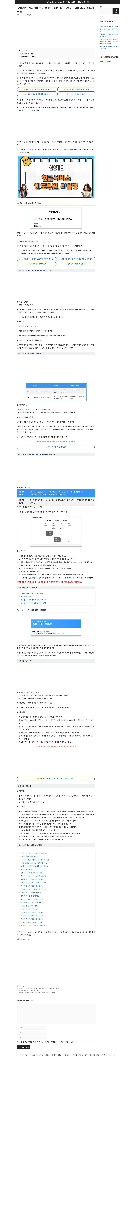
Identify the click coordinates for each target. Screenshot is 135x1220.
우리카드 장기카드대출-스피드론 (32, 916)
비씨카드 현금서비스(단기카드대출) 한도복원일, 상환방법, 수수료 (37, 992)
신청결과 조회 (29, 410)
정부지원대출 (51, 2)
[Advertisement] (56, 31)
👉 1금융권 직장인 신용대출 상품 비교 (37, 94)
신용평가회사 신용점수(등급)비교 (32, 593)
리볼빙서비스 (31, 988)
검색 (101, 7)
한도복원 (49, 988)
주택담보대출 (70, 2)
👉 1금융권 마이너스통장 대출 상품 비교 (37, 89)
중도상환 (44, 988)
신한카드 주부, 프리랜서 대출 (31, 902)
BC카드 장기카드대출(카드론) (31, 922)
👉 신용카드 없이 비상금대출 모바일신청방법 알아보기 (36, 259)
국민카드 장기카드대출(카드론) (32, 899)
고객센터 (21, 988)
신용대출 (21, 986)
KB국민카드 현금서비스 (29, 856)
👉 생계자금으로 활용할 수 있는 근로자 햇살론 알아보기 (56, 779)
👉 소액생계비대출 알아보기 (36, 264)
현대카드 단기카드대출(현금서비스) (33, 876)
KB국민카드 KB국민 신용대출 (31, 892)
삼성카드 (38, 988)
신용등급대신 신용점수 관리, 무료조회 (33, 600)
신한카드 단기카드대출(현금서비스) (33, 853)
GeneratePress (110, 1055)
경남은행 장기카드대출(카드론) (32, 919)
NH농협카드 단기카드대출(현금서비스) (34, 863)
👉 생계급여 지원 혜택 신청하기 (75, 264)
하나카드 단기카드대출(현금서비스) (33, 889)
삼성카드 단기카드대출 (29, 909)
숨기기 (25, 51)
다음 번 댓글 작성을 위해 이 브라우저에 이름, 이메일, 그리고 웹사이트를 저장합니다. (48, 1042)
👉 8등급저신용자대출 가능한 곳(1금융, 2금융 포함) (75, 259)
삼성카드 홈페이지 (38, 578)
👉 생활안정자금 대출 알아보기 (55, 447)
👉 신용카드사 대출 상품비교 (76, 94)
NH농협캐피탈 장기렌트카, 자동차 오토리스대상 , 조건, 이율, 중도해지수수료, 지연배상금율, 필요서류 (109, 41)
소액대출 (61, 2)
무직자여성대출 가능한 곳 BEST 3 (28, 990)
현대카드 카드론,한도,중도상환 (31, 873)
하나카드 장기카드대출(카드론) (32, 886)
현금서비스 (56, 988)
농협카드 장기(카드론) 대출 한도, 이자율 (34, 866)
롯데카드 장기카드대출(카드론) (32, 879)
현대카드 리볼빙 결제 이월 (30, 896)
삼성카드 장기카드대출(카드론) (32, 912)
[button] (87, 2)
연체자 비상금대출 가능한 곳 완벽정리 (109, 26)
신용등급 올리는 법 (27, 597)
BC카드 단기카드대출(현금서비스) (33, 925)
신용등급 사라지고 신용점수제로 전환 (33, 603)
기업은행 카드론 (26, 869)
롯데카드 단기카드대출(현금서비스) (33, 883)
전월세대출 (81, 2)
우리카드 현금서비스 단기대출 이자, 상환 (35, 860)
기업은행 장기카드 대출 (29, 906)
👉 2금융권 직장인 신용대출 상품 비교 (76, 89)
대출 (26, 988)
